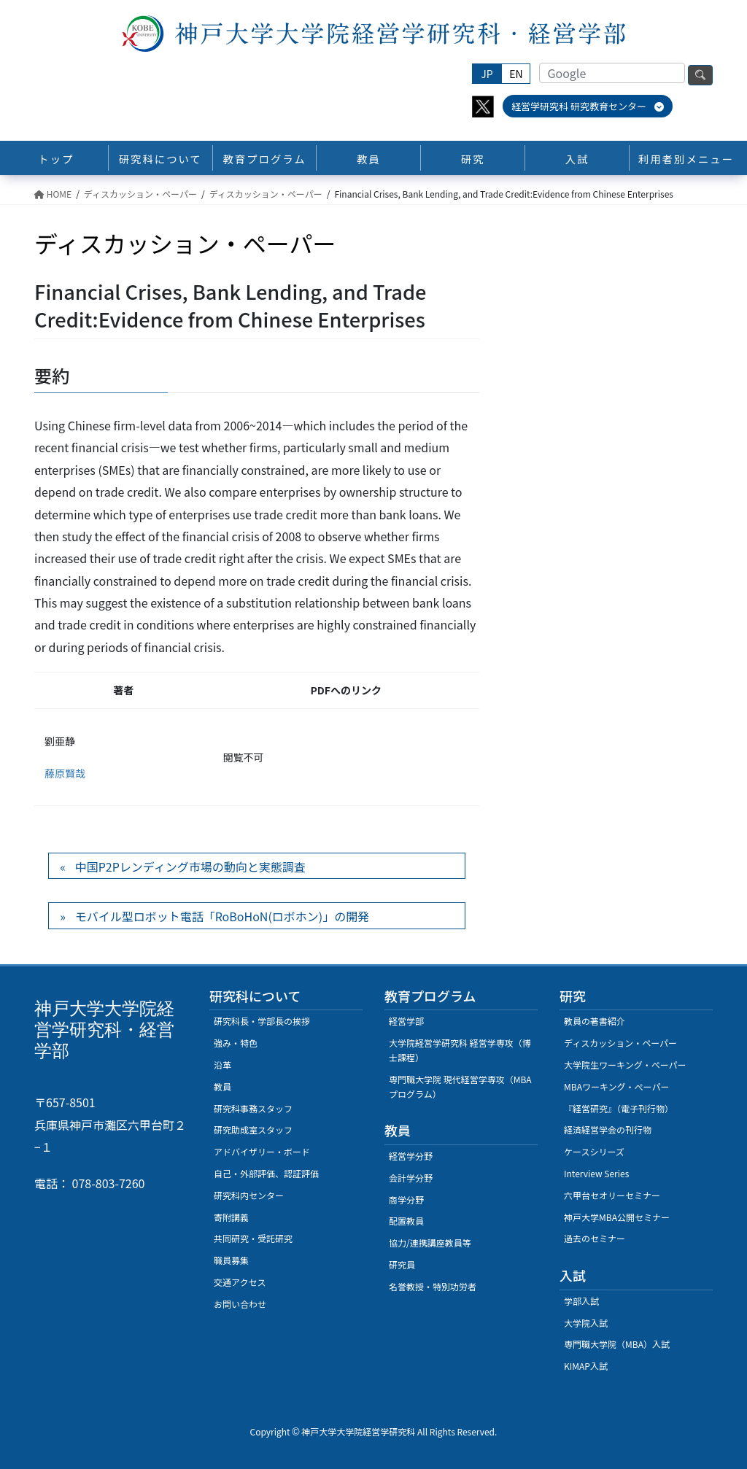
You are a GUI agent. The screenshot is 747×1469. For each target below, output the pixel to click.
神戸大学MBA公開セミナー (617, 1217)
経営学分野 (411, 1156)
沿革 (222, 1064)
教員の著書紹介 (594, 1021)
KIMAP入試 (586, 1366)
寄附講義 (231, 1217)
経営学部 (406, 1021)
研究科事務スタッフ (253, 1108)
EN (515, 73)
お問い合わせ (240, 1304)
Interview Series (596, 1173)
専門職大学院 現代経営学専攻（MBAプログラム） (460, 1086)
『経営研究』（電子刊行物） (618, 1108)
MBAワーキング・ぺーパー (616, 1086)
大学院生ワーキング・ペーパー (625, 1064)
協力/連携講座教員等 (430, 1242)
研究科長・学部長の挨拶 (262, 1021)
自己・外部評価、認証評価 (266, 1173)
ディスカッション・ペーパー (620, 1042)
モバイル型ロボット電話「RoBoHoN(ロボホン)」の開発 (222, 916)
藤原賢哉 (64, 773)
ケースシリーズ (594, 1151)
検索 (700, 75)
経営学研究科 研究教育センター (587, 106)
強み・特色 (236, 1042)
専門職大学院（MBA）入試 (617, 1344)
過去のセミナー (594, 1238)
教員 (222, 1086)
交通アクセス (240, 1282)
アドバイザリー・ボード (262, 1151)
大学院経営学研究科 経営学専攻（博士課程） (460, 1049)
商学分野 (406, 1199)
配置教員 (406, 1220)
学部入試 (581, 1301)
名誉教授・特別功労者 (432, 1286)
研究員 (402, 1264)
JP (486, 73)
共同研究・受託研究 (253, 1238)
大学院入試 (586, 1323)
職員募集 (231, 1260)
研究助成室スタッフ (253, 1129)
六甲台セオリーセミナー (612, 1195)
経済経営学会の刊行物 (607, 1129)
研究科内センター (249, 1195)
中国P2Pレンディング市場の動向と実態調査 (190, 866)
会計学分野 (411, 1177)
